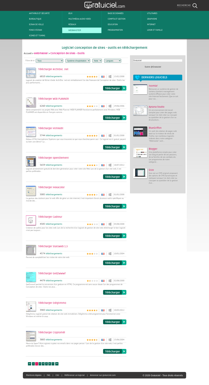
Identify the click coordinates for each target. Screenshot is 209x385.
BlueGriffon (155, 128)
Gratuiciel (137, 60)
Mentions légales (33, 375)
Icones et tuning (34, 35)
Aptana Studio (156, 107)
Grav (151, 170)
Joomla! (153, 85)
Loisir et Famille (152, 30)
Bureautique (32, 18)
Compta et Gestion (113, 18)
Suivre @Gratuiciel (153, 67)
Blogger (153, 149)
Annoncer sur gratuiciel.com (103, 375)
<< (30, 364)
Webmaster (72, 30)
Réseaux (69, 24)
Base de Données (112, 13)
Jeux (67, 13)
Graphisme (149, 18)
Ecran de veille (34, 24)
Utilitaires (149, 13)
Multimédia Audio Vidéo (77, 18)
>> (57, 364)
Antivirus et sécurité (36, 13)
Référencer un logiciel (74, 375)
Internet (149, 24)
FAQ (48, 375)
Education (110, 24)
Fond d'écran (33, 30)
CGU (57, 375)
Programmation (112, 30)
